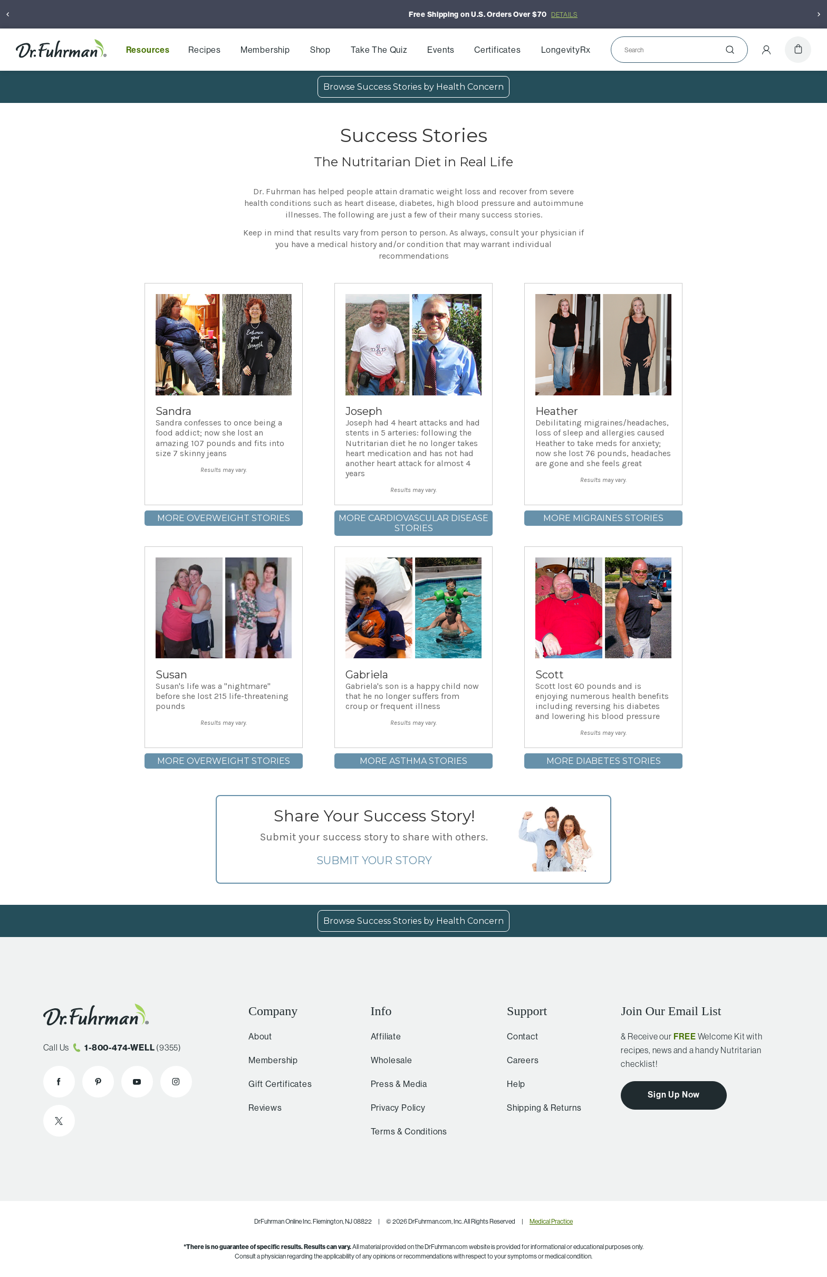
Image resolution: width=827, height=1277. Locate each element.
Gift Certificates (277, 1084)
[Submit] (730, 49)
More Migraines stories (603, 518)
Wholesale (387, 1060)
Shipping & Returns (540, 1107)
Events (441, 49)
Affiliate (381, 1036)
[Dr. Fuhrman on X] (59, 1121)
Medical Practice (551, 1221)
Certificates (497, 49)
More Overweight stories (223, 518)
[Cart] (798, 49)
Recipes (204, 49)
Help (512, 1084)
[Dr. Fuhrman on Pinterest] (98, 1082)
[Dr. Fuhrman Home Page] (61, 49)
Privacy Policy (393, 1107)
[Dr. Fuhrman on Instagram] (176, 1082)
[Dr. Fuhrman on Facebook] (59, 1082)
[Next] (819, 14)
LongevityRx (566, 49)
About (257, 1036)
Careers (519, 1060)
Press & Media (394, 1084)
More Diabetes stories (603, 761)
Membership (265, 49)
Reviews (262, 1107)
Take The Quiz (379, 49)
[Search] (675, 50)
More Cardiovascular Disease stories (413, 523)
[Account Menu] (766, 49)
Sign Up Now (674, 1094)
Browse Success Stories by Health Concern (413, 87)
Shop (320, 49)
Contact (518, 1036)
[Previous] (8, 14)
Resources (148, 49)
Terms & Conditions (404, 1131)
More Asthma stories (413, 761)
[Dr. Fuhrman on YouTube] (137, 1082)
